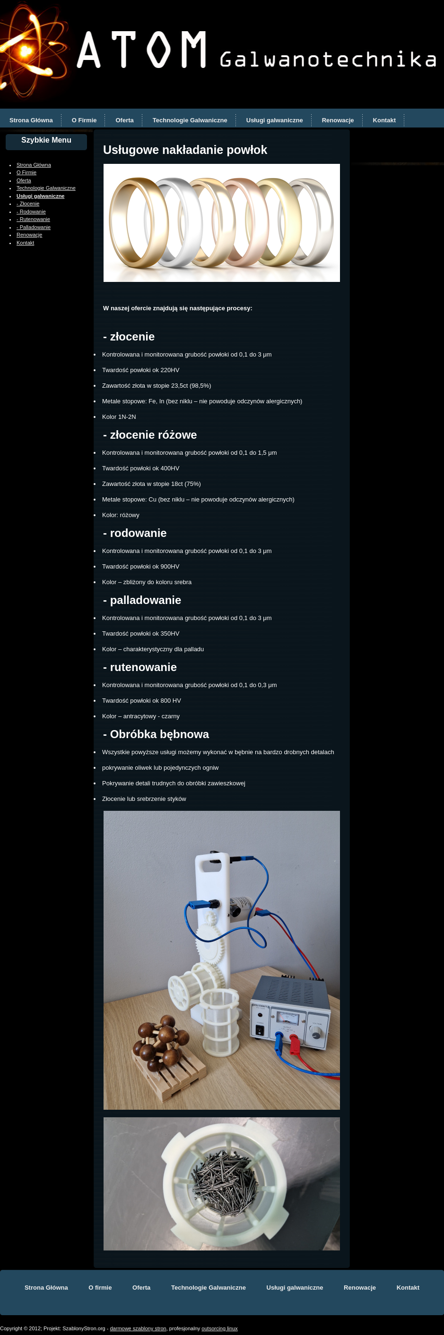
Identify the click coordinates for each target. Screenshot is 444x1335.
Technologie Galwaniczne (190, 120)
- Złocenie (28, 203)
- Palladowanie (34, 227)
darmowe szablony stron (138, 1328)
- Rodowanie (31, 211)
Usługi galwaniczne (274, 120)
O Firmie (84, 120)
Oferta (124, 120)
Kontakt (384, 120)
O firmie (100, 1287)
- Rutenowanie (33, 219)
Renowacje (338, 120)
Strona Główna (31, 120)
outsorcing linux (219, 1328)
